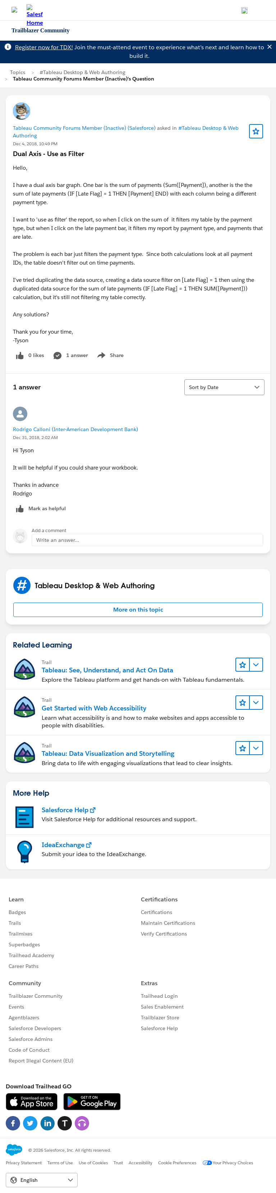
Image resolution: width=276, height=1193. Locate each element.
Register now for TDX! (44, 47)
